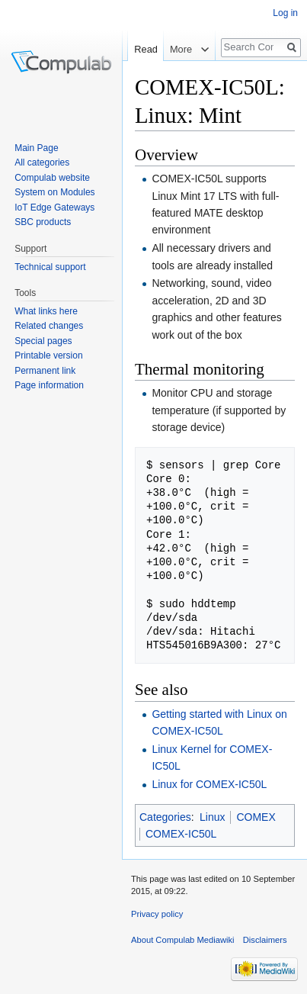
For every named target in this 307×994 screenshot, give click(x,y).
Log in (285, 13)
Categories (165, 817)
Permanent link (44, 370)
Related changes (48, 325)
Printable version (48, 355)
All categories (41, 162)
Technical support (49, 267)
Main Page (36, 148)
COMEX (255, 817)
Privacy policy (157, 913)
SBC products (42, 222)
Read (145, 49)
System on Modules (54, 192)
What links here (46, 311)
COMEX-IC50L (181, 834)
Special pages (43, 341)
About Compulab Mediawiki (183, 939)
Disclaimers (265, 939)
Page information (49, 385)
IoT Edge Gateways (54, 207)
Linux (212, 817)
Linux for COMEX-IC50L (209, 784)
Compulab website (52, 177)
